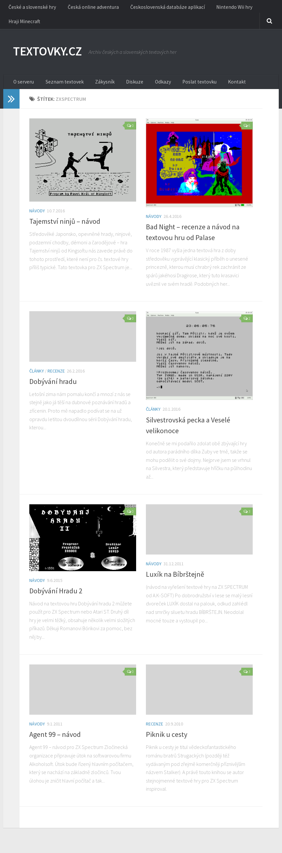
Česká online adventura (88, 8)
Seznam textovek (61, 86)
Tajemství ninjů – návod (64, 226)
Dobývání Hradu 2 (55, 596)
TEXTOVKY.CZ (51, 55)
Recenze (56, 376)
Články (36, 376)
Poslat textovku (182, 86)
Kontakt (216, 86)
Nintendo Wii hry (221, 8)
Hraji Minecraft (22, 24)
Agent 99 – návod (55, 740)
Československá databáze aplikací (158, 8)
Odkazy (149, 86)
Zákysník (98, 86)
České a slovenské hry (31, 8)
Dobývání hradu (53, 386)
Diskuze (124, 86)
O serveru (23, 86)
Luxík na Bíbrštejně (175, 579)
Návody (37, 216)
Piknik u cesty (166, 740)
